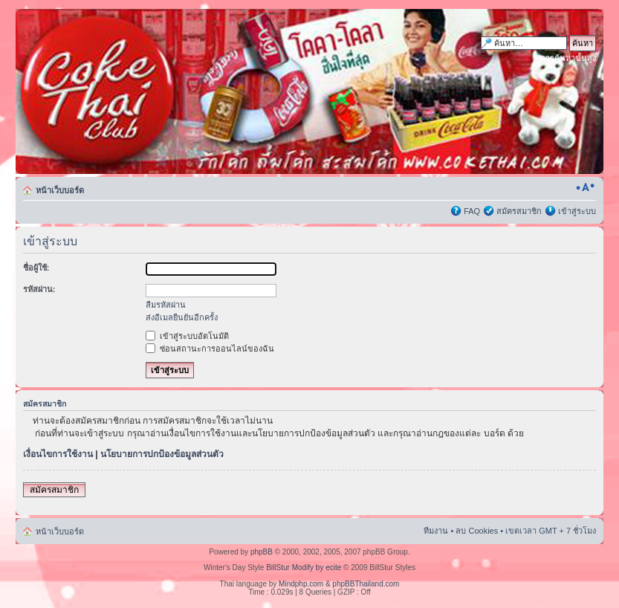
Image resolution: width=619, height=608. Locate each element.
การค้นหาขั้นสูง (568, 58)
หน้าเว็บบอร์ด (60, 190)
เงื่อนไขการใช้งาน (58, 454)
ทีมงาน (436, 530)
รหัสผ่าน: (39, 289)
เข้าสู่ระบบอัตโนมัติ (187, 336)
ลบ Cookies (477, 530)
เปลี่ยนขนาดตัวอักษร (585, 187)
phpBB (261, 552)
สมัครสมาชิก (519, 211)
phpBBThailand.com (365, 584)
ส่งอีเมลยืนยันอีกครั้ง (182, 317)
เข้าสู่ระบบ (577, 211)
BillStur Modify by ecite (303, 567)
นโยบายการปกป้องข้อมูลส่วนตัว (162, 454)
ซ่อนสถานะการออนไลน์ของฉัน (210, 348)
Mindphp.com (301, 584)
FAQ (472, 211)
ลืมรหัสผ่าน (166, 304)
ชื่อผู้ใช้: (36, 267)
